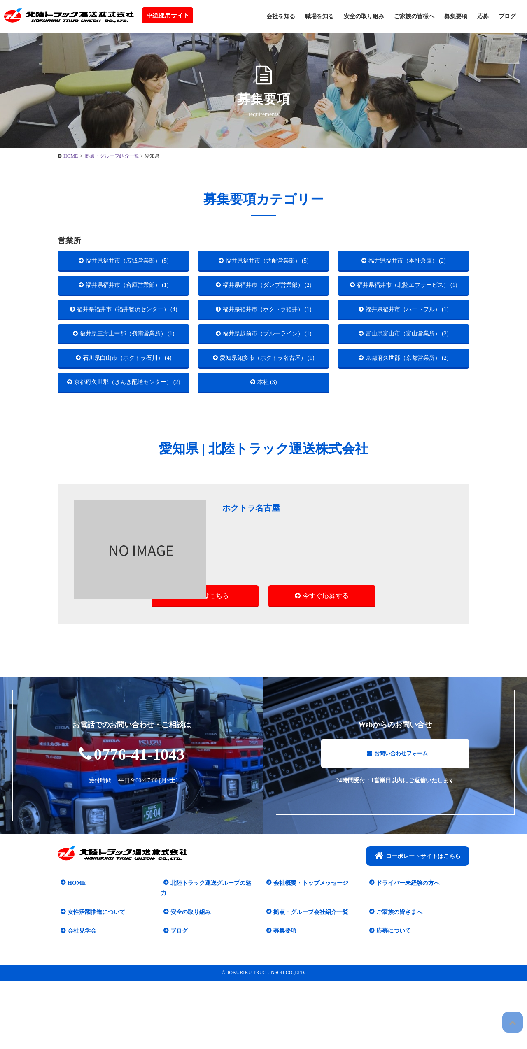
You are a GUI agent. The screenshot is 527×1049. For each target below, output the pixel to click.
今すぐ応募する (326, 672)
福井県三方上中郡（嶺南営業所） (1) (127, 373)
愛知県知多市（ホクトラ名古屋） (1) (267, 412)
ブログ (507, 16)
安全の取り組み (364, 16)
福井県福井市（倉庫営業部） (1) (127, 290)
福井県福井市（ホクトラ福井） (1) (267, 329)
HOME (74, 961)
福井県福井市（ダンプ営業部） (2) (267, 290)
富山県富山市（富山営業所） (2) (407, 368)
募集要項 (455, 16)
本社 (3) (267, 445)
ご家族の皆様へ (414, 16)
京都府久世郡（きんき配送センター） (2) (127, 451)
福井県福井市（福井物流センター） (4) (128, 335)
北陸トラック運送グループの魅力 (211, 961)
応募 (483, 16)
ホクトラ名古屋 (254, 584)
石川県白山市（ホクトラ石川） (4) (127, 407)
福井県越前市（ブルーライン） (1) (267, 368)
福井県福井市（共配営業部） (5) (267, 262)
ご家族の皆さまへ (396, 980)
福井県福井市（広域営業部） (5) (127, 262)
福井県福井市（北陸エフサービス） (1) (407, 296)
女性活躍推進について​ (93, 980)
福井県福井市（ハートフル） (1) (407, 329)
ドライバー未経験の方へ (405, 961)
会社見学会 (79, 999)
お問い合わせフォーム (397, 835)
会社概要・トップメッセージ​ (307, 961)
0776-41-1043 (132, 831)
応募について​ (390, 999)
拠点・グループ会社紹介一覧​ (307, 980)
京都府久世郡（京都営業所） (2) (407, 407)
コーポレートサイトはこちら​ (418, 935)
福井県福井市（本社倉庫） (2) (407, 262)
